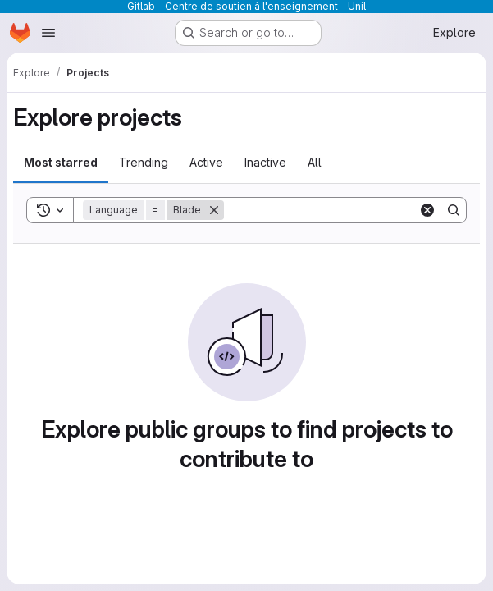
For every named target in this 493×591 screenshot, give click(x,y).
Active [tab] (206, 162)
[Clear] (427, 210)
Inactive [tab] (265, 162)
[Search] (325, 210)
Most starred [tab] (61, 162)
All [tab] (315, 162)
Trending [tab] (143, 162)
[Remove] (214, 210)
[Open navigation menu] (48, 33)
